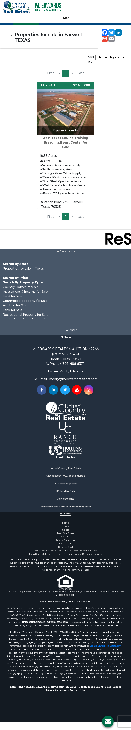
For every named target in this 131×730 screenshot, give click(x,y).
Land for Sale (12, 297)
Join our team (65, 500)
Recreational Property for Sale (25, 316)
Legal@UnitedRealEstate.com (105, 646)
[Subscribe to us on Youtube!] (77, 391)
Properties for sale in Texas (23, 269)
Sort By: (91, 59)
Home (65, 523)
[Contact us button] (108, 721)
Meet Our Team (65, 534)
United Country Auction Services (65, 476)
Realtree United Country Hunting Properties (65, 507)
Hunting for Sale (15, 306)
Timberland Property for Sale (25, 320)
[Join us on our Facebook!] (41, 391)
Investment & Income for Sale (25, 293)
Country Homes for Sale (21, 288)
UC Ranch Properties (66, 484)
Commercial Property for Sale (25, 302)
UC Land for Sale (65, 492)
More (71, 331)
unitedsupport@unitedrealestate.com (45, 623)
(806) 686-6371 (73, 365)
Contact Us (65, 537)
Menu (65, 18)
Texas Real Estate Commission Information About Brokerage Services (65, 554)
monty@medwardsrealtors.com (73, 380)
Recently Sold (65, 548)
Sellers (65, 530)
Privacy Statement (66, 541)
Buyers (65, 527)
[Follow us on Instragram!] (88, 391)
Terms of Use (65, 544)
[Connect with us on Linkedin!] (53, 391)
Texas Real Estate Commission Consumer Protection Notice (65, 551)
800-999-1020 (66, 596)
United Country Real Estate (65, 469)
